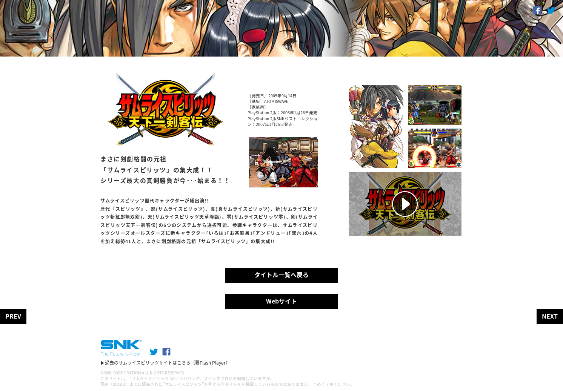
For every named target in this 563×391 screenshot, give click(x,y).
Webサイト (281, 300)
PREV (13, 315)
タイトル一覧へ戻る (281, 274)
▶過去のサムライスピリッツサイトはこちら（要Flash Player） (165, 362)
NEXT (550, 315)
